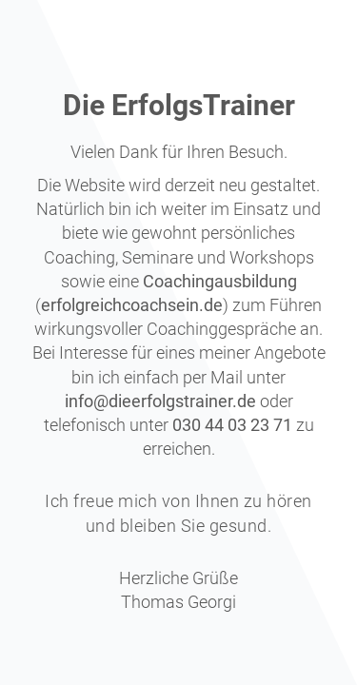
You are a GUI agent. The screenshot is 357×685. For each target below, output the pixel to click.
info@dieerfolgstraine (146, 401)
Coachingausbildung (220, 281)
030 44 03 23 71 (232, 425)
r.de (242, 401)
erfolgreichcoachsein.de (132, 305)
